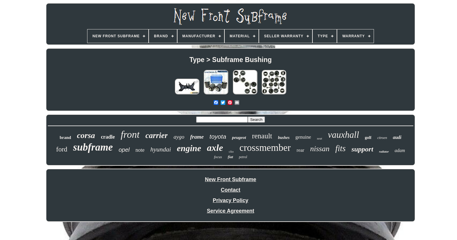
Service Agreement (230, 211)
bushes (284, 137)
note (140, 150)
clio (231, 151)
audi (397, 137)
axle (215, 147)
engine (189, 148)
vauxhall (343, 135)
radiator (384, 151)
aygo (178, 137)
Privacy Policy (230, 200)
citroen (382, 138)
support (362, 149)
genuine (303, 137)
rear (300, 150)
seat (319, 138)
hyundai (160, 149)
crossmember (265, 147)
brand (65, 137)
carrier (156, 135)
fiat (230, 157)
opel (124, 150)
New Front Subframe (230, 179)
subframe (93, 147)
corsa (86, 135)
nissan (319, 148)
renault (262, 136)
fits (340, 148)
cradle (108, 137)
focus (218, 157)
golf (368, 137)
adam (400, 150)
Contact (230, 190)
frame (196, 137)
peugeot (239, 137)
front (130, 134)
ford (61, 149)
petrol (243, 157)
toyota (218, 136)
